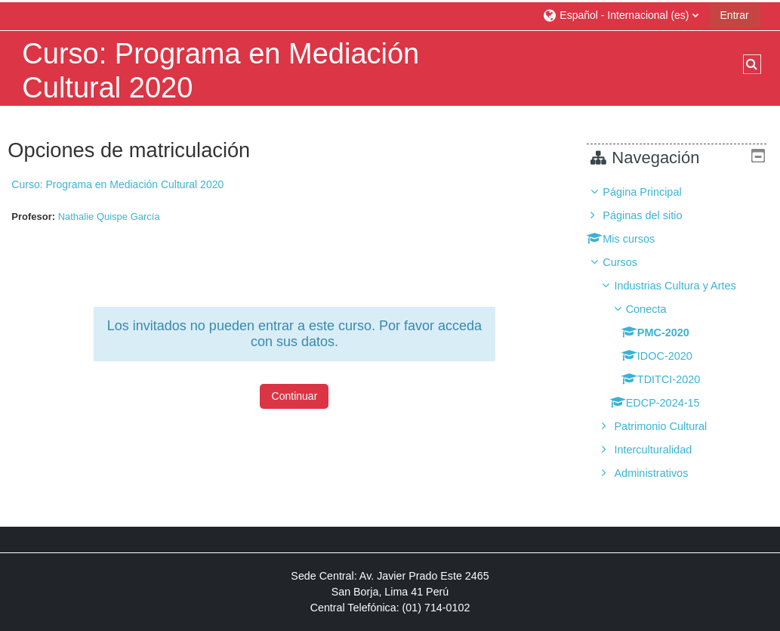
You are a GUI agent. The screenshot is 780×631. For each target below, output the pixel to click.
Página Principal (653, 192)
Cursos (631, 262)
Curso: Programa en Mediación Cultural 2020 (117, 184)
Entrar (734, 15)
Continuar (295, 396)
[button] (620, 14)
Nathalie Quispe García (109, 216)
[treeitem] (682, 332)
